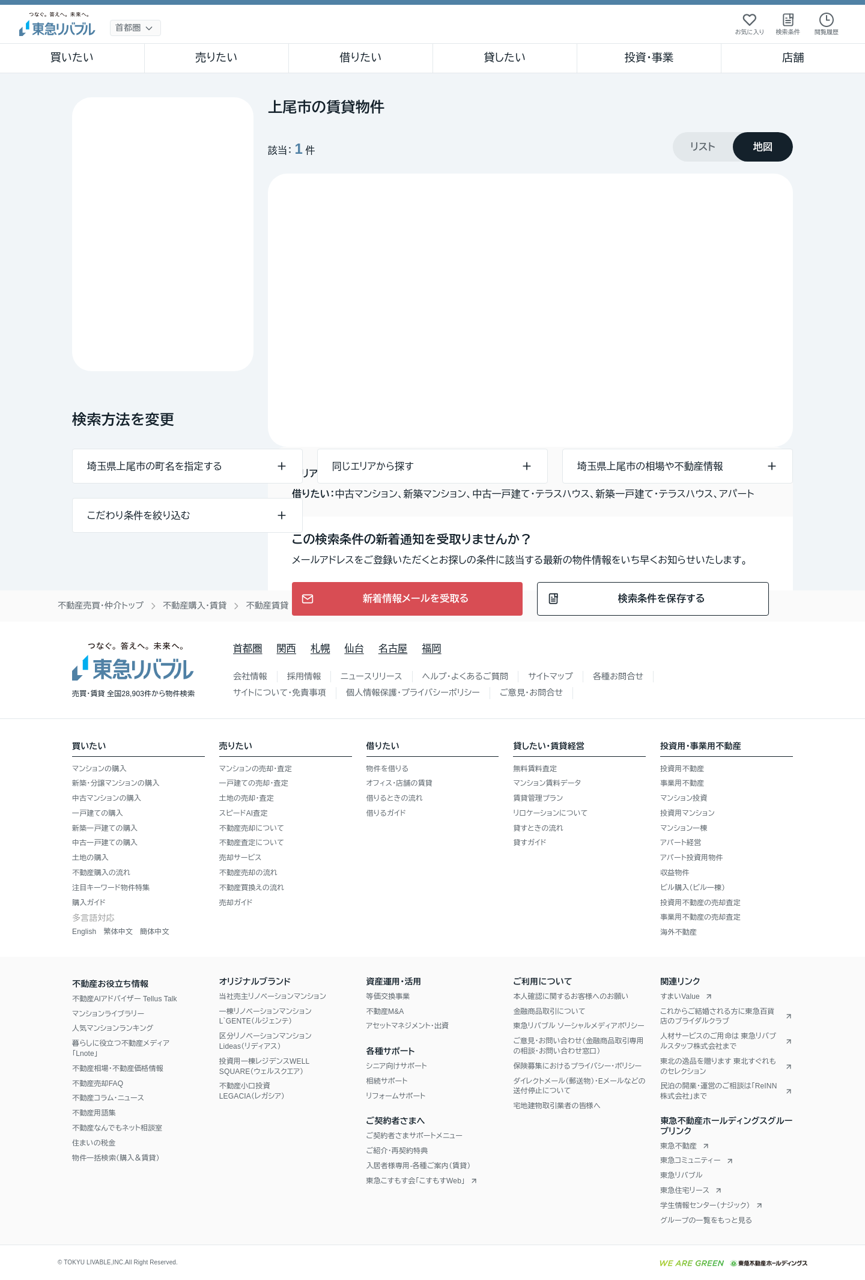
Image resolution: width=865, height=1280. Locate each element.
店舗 (793, 58)
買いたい (72, 58)
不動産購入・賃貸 (194, 605)
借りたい (360, 58)
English (84, 931)
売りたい (216, 58)
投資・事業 (648, 58)
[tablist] (733, 147)
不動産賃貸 (267, 605)
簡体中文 (154, 931)
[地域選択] (135, 28)
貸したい (505, 58)
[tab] (703, 147)
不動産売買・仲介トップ (101, 605)
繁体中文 (118, 931)
